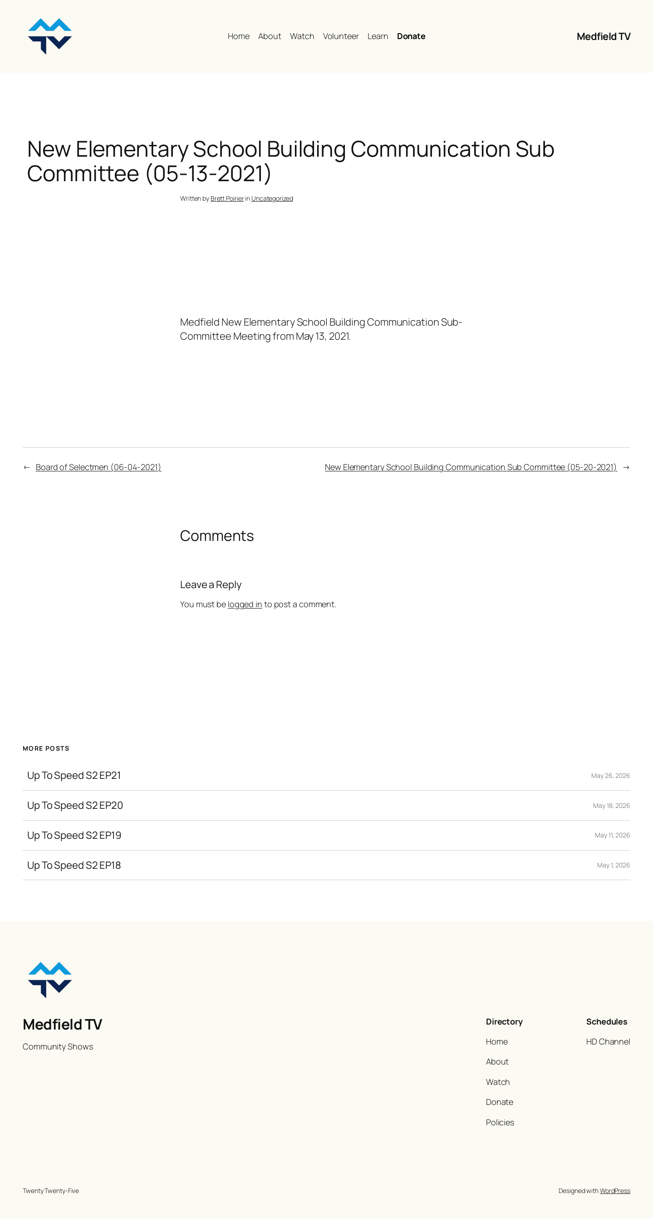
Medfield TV (604, 36)
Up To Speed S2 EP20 (75, 805)
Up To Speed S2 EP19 (74, 835)
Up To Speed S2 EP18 (74, 865)
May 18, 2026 (611, 805)
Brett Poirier (227, 198)
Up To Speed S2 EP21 (74, 775)
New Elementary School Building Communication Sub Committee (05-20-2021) (471, 466)
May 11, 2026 (612, 835)
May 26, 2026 (610, 775)
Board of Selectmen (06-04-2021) (99, 466)
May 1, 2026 (613, 865)
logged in (245, 604)
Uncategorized (272, 198)
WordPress (615, 1190)
